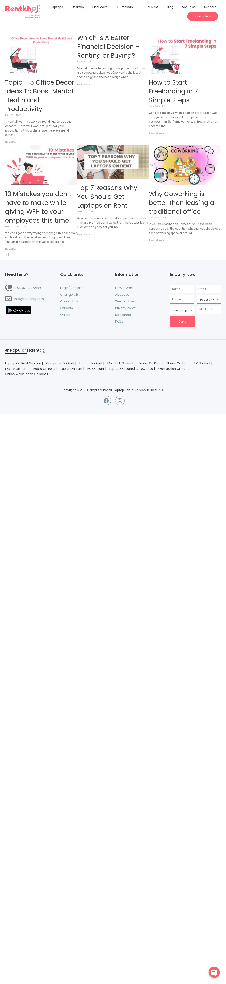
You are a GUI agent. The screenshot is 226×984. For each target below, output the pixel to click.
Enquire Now (203, 16)
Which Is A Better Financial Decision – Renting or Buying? (108, 46)
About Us (189, 7)
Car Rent (152, 7)
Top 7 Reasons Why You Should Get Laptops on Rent (107, 197)
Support (210, 7)
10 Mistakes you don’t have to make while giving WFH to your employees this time (38, 207)
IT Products (126, 7)
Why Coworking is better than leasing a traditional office (181, 203)
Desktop (77, 7)
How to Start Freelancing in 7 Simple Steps (173, 91)
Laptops (57, 7)
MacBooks (99, 7)
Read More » (12, 142)
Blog (170, 7)
